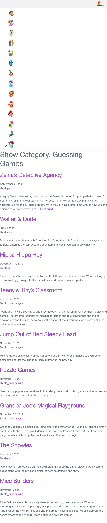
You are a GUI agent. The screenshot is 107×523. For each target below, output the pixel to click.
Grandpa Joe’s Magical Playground (42, 407)
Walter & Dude (18, 220)
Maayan (8, 233)
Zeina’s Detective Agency (31, 176)
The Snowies (16, 447)
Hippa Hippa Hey (21, 256)
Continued (46, 210)
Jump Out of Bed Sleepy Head (38, 336)
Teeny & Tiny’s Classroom (31, 292)
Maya (7, 190)
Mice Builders (17, 482)
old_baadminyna (13, 305)
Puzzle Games (18, 371)
